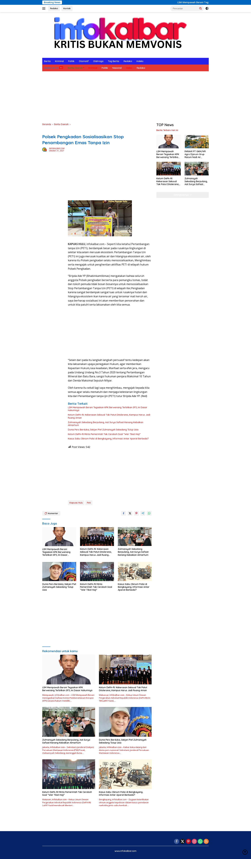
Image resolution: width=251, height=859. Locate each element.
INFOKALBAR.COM (56, 148)
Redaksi (54, 8)
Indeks (140, 61)
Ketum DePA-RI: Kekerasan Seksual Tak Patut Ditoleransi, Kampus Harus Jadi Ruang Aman (109, 416)
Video (129, 67)
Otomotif (84, 61)
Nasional (117, 67)
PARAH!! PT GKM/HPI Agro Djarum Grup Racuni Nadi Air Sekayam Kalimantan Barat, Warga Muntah (196, 154)
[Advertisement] (125, 96)
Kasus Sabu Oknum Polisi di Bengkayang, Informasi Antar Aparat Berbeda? (108, 438)
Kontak (67, 8)
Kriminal (59, 61)
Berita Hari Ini (51, 67)
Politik (71, 61)
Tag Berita (113, 61)
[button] (200, 8)
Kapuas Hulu (76, 502)
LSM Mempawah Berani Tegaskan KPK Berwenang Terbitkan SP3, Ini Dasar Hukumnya (107, 409)
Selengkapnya (183, 194)
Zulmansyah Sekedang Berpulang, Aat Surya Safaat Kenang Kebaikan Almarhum (105, 424)
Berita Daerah (75, 67)
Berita (47, 61)
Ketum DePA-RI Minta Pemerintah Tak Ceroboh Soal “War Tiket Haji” (104, 434)
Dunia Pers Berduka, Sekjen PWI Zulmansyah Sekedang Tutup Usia (103, 429)
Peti (89, 502)
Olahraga (98, 61)
